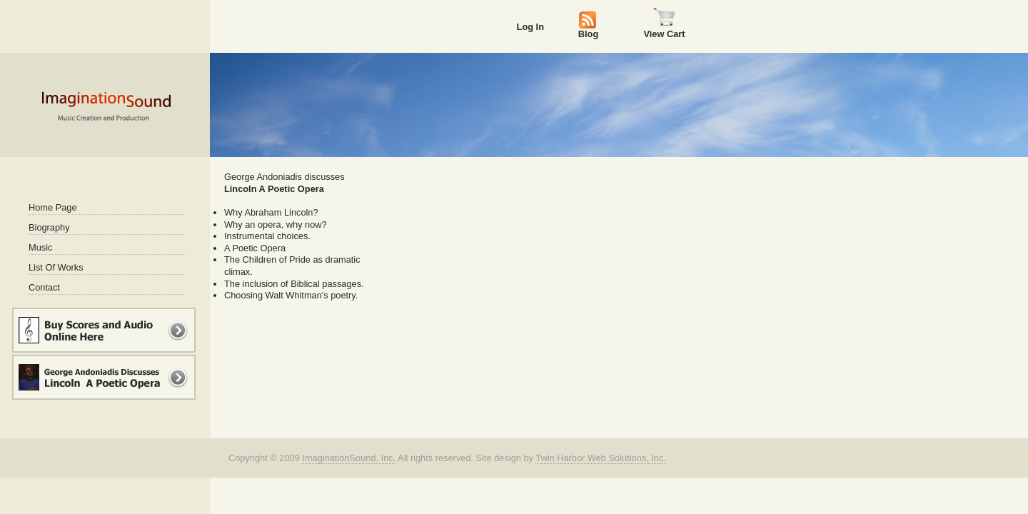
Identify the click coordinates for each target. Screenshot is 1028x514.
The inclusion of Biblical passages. (294, 283)
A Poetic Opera (255, 248)
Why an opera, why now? (275, 224)
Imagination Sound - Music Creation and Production (106, 106)
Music (40, 247)
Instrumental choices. (267, 236)
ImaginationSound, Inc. (348, 458)
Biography (49, 227)
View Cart (664, 33)
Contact (44, 287)
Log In (530, 26)
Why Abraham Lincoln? (271, 212)
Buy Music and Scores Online (104, 330)
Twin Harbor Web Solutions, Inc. (600, 458)
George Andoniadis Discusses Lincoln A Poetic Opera (104, 377)
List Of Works (56, 267)
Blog (588, 33)
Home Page (53, 207)
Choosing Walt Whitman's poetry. (291, 295)
